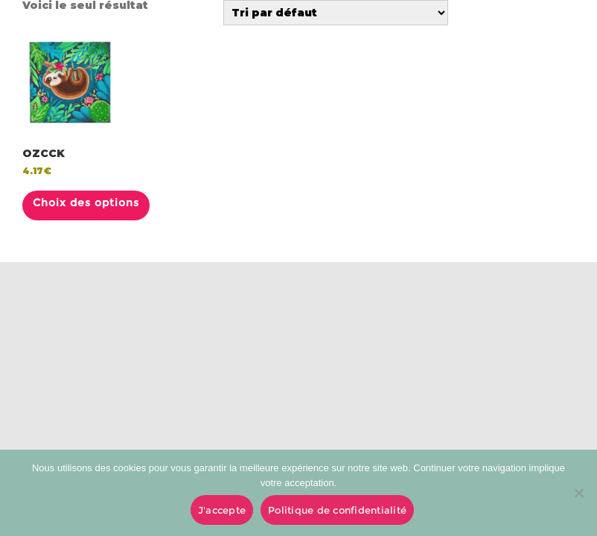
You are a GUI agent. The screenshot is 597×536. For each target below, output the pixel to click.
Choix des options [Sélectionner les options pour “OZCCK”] (86, 202)
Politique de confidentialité (337, 510)
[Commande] (335, 12)
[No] (578, 492)
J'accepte (222, 510)
